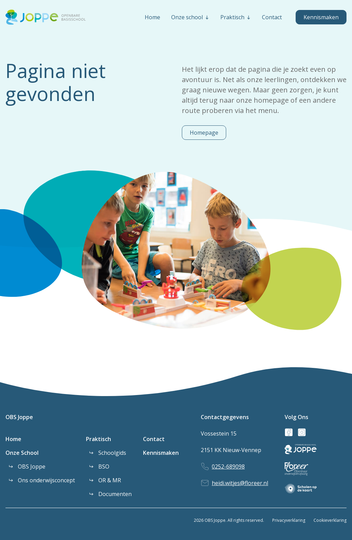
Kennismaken (321, 17)
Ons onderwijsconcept (46, 480)
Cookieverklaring (330, 520)
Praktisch (98, 439)
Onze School (22, 453)
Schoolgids (112, 453)
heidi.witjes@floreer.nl (240, 483)
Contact (154, 439)
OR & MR (109, 480)
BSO (103, 466)
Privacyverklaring (288, 520)
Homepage (204, 132)
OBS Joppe (19, 417)
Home (13, 439)
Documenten (115, 494)
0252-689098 (228, 466)
